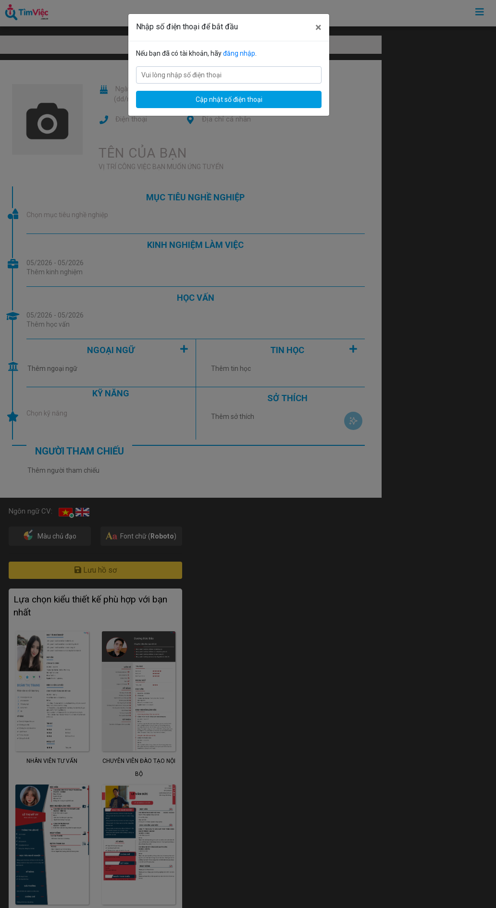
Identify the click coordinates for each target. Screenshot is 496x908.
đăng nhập (239, 53)
